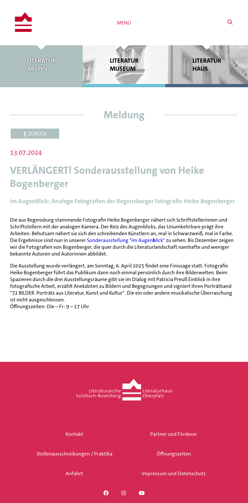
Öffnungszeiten (174, 453)
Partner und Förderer (173, 434)
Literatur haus (206, 64)
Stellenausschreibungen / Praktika (74, 453)
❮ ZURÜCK (35, 133)
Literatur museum (124, 64)
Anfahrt (74, 473)
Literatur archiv (41, 64)
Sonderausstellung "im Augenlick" (126, 240)
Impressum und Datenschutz (174, 473)
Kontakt (74, 434)
